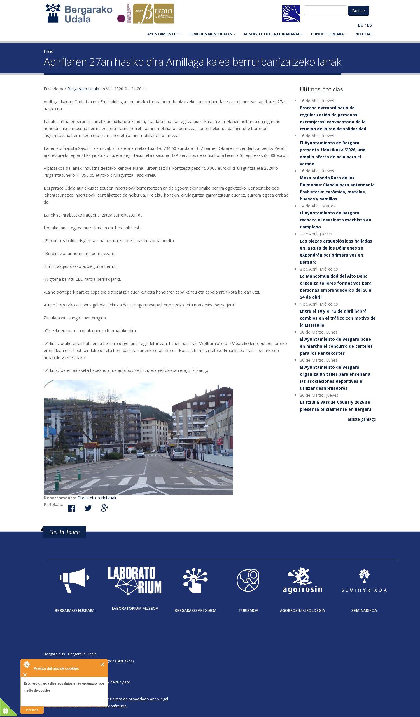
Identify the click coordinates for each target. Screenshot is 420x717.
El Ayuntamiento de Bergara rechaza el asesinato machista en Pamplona (335, 220)
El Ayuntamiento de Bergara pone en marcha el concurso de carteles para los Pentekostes (336, 346)
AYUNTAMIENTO (163, 34)
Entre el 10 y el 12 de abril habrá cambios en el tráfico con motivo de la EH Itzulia (338, 318)
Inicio (49, 51)
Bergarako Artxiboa (195, 610)
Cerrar (102, 664)
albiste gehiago (362, 419)
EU (360, 25)
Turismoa (248, 610)
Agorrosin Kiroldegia (302, 610)
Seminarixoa (364, 610)
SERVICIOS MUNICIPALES (211, 34)
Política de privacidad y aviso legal (139, 699)
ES (369, 25)
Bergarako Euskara (74, 610)
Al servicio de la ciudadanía (273, 34)
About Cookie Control (26, 664)
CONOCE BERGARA (329, 34)
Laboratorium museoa (135, 608)
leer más (32, 710)
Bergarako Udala (83, 88)
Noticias (363, 34)
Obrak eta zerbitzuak (96, 497)
